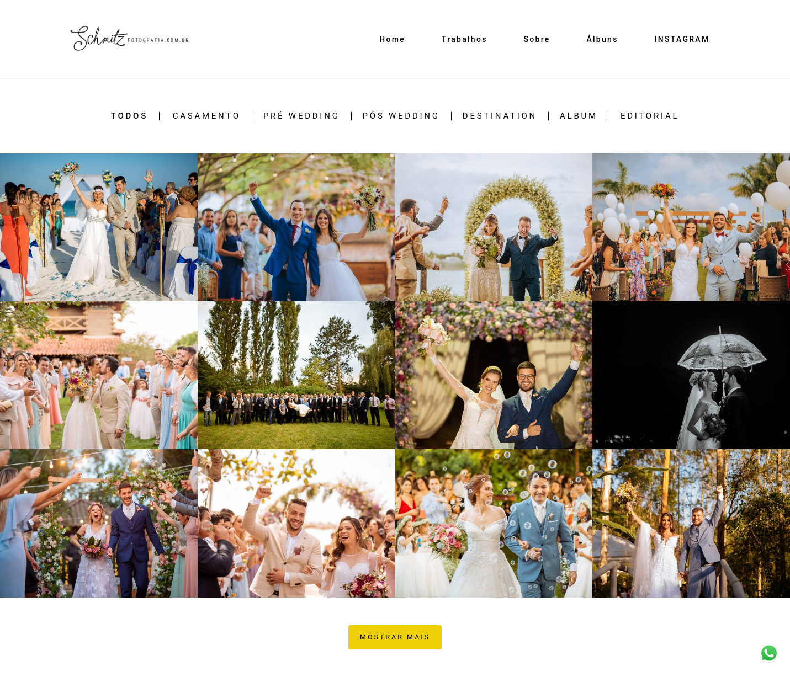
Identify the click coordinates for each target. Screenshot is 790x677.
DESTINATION (500, 116)
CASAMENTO (207, 116)
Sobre (536, 39)
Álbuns (602, 39)
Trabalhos (464, 39)
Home (392, 39)
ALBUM (579, 116)
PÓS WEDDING (401, 116)
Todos (129, 116)
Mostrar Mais (395, 637)
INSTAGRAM (681, 39)
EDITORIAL (650, 116)
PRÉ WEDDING (301, 116)
